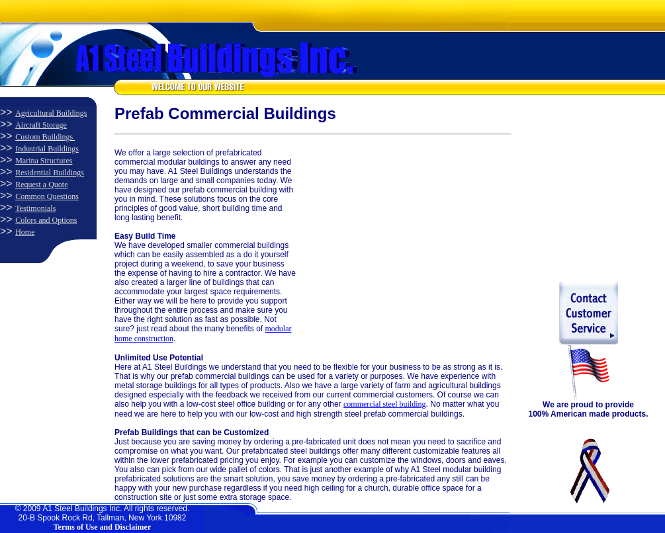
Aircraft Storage (41, 125)
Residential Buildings (49, 172)
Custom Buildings (45, 137)
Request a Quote (41, 184)
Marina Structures (43, 160)
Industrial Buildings (47, 148)
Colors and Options (46, 220)
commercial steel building (384, 404)
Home (24, 232)
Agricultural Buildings (51, 113)
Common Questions (47, 196)
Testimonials (35, 208)
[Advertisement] (395, 230)
